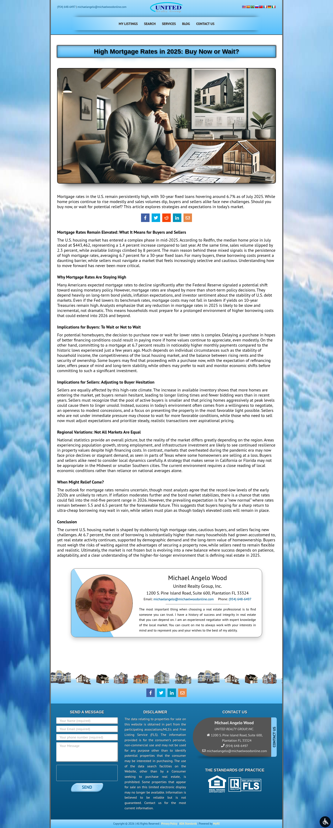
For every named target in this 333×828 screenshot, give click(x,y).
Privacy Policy (169, 823)
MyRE (216, 823)
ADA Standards (188, 823)
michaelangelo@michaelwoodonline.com (102, 7)
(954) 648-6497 (66, 7)
